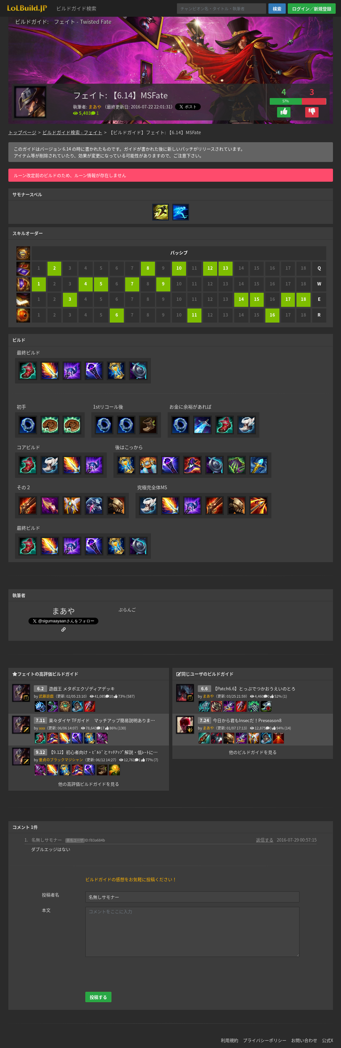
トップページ (22, 132)
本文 (46, 910)
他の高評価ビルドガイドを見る (88, 784)
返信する (264, 840)
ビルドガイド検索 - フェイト (72, 132)
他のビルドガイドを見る (252, 752)
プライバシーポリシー (264, 1040)
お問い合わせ (304, 1040)
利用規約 (229, 1040)
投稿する (98, 997)
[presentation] (136, 974)
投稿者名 (50, 894)
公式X (327, 1040)
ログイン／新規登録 (311, 8)
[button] (283, 112)
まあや (94, 106)
